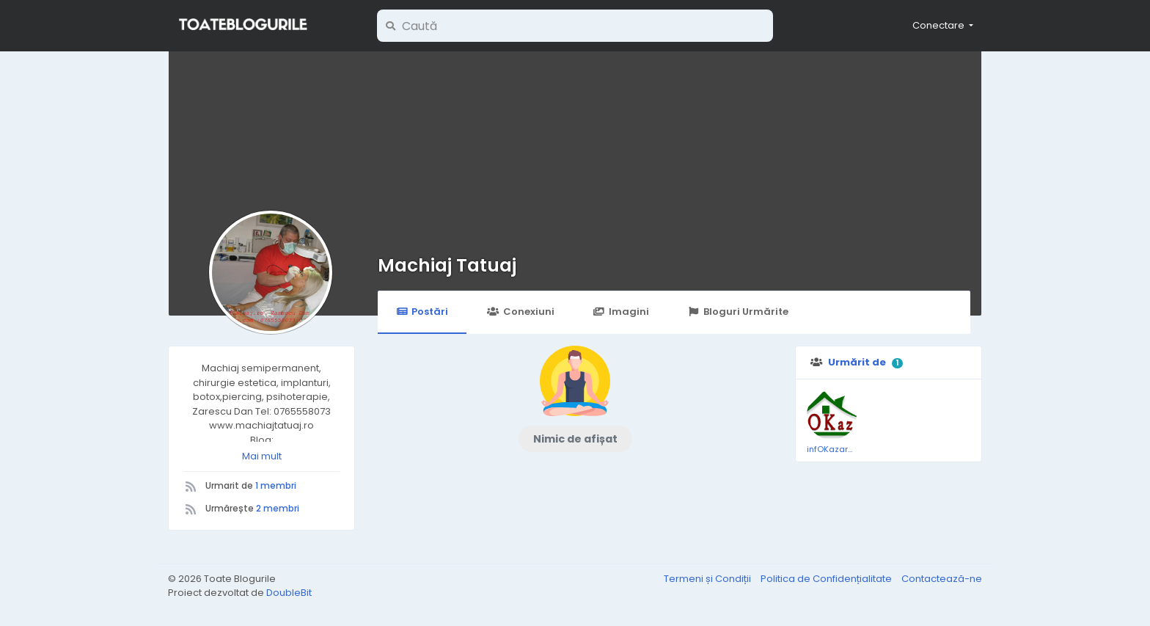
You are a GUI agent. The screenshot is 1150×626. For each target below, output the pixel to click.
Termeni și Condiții (708, 579)
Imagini (621, 312)
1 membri (275, 485)
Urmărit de (857, 362)
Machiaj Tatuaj (447, 265)
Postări (422, 312)
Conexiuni (520, 312)
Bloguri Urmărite (738, 312)
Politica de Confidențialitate (827, 579)
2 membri (277, 508)
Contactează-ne (941, 579)
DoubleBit (289, 593)
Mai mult (262, 456)
